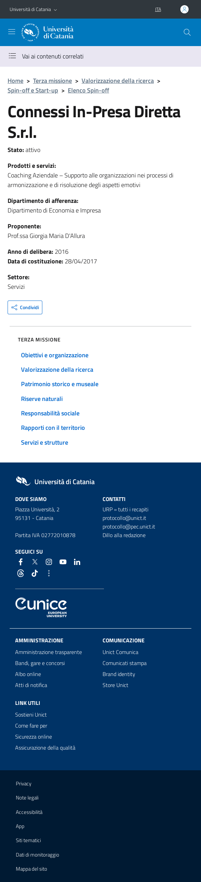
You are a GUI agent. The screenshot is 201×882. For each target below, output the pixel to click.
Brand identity (119, 674)
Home (15, 80)
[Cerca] (187, 32)
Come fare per (31, 725)
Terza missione (52, 80)
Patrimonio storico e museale (59, 384)
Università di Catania (30, 9)
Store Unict (115, 685)
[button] (55, 9)
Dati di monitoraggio (37, 855)
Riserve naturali (42, 398)
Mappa (31, 869)
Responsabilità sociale (50, 413)
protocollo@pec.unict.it (129, 526)
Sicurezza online (33, 736)
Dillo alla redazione (124, 535)
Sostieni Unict (31, 714)
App (20, 826)
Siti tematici (28, 840)
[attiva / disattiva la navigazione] (12, 32)
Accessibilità (29, 812)
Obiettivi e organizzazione (54, 355)
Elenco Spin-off (88, 90)
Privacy (23, 783)
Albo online (28, 674)
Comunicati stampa (125, 663)
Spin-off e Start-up (33, 90)
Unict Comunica (120, 652)
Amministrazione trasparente (48, 652)
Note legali (27, 798)
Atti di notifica (31, 685)
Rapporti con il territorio (53, 427)
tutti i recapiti (133, 509)
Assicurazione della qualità (45, 747)
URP (108, 509)
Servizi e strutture (44, 442)
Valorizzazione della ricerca (118, 80)
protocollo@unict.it (124, 518)
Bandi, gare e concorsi (40, 663)
